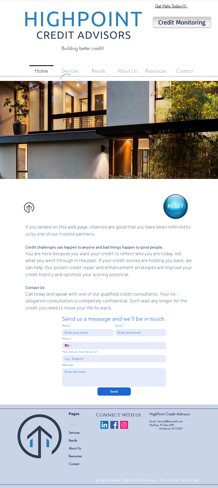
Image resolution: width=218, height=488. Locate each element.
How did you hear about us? (80, 351)
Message (67, 365)
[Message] (114, 377)
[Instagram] (124, 425)
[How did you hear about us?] (113, 358)
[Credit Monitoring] (182, 22)
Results (73, 440)
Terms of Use (190, 480)
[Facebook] (114, 425)
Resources (75, 456)
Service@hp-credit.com (170, 421)
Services (74, 432)
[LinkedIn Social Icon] (104, 425)
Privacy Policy (169, 480)
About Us (75, 448)
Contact (74, 464)
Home (73, 425)
